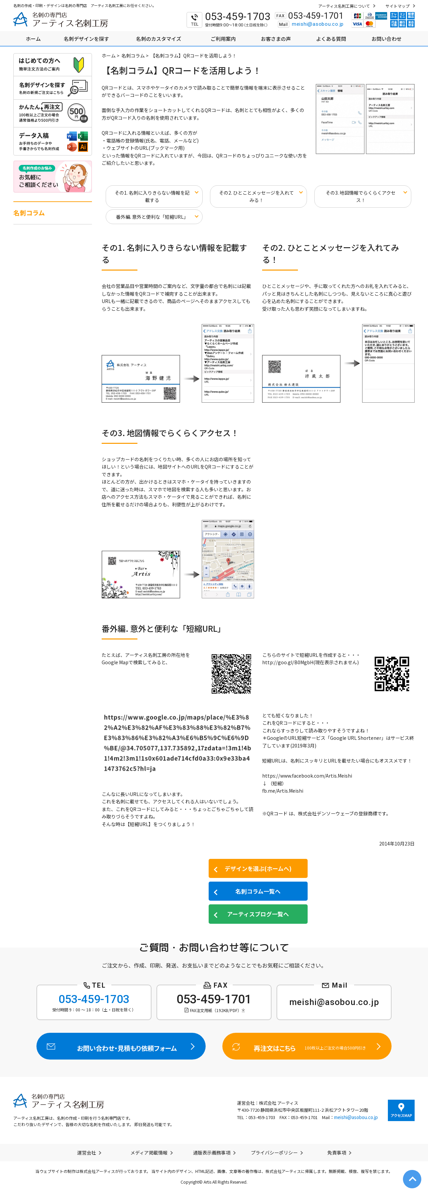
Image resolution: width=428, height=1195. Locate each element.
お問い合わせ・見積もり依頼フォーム (121, 1046)
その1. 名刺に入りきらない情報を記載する (152, 196)
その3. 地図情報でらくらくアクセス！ (361, 196)
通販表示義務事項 (211, 1152)
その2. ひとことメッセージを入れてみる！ (256, 196)
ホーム (109, 55)
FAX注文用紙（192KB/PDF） (215, 1010)
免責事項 (336, 1152)
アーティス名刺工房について (344, 6)
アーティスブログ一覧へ (258, 914)
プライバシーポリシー (274, 1152)
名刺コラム (133, 55)
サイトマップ (398, 6)
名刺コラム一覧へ (258, 891)
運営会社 (86, 1152)
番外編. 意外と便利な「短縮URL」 (152, 216)
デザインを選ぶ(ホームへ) (258, 868)
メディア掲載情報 (149, 1152)
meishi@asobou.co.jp (318, 24)
